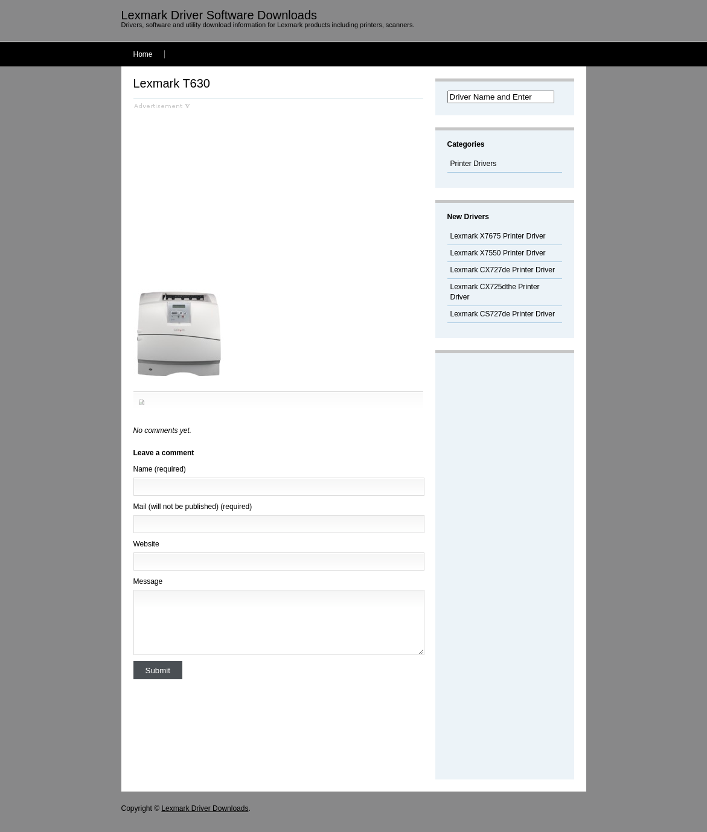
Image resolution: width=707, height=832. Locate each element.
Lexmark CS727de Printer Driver (502, 314)
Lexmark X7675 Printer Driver (498, 236)
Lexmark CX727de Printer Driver (502, 270)
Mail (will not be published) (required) (192, 506)
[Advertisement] (234, 193)
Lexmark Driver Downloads (204, 808)
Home (143, 54)
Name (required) (159, 469)
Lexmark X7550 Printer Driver (498, 253)
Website (146, 544)
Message (148, 581)
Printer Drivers (473, 163)
